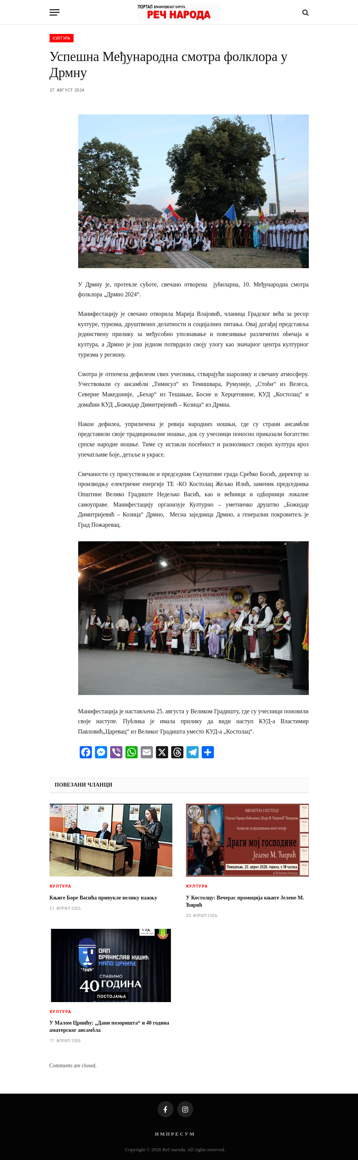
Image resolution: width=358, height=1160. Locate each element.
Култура (62, 38)
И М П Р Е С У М (174, 1134)
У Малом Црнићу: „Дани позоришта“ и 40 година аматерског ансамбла (109, 1026)
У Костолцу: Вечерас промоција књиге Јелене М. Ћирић (245, 901)
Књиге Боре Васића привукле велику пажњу (103, 898)
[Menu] (54, 12)
